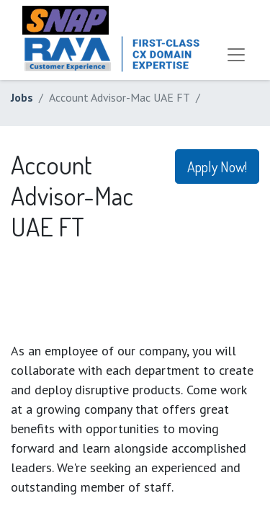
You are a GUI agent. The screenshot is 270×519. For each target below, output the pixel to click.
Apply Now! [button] (217, 166)
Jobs (22, 97)
